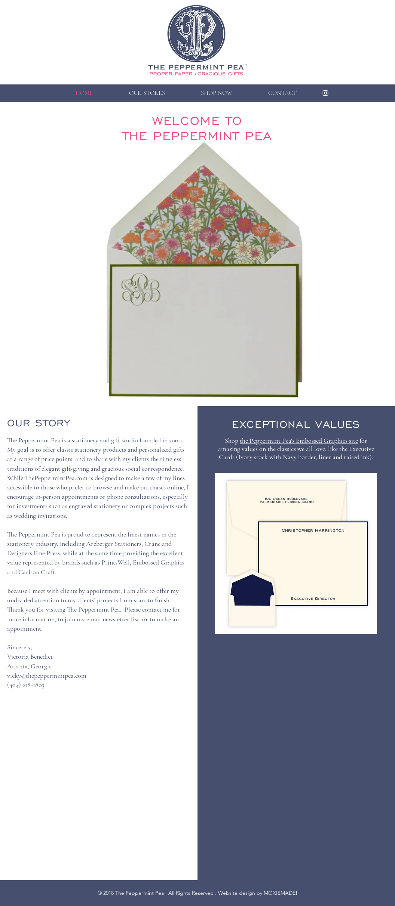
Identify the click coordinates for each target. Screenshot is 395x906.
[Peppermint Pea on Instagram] (325, 93)
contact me (156, 609)
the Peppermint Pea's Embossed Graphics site (299, 440)
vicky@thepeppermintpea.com (46, 675)
